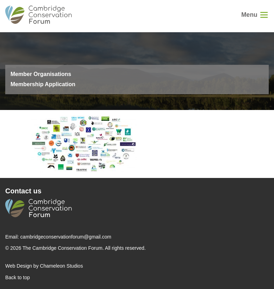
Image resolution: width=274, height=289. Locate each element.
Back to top (17, 277)
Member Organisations (40, 74)
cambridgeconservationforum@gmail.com (65, 237)
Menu (249, 14)
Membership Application (42, 84)
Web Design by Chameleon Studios (44, 266)
